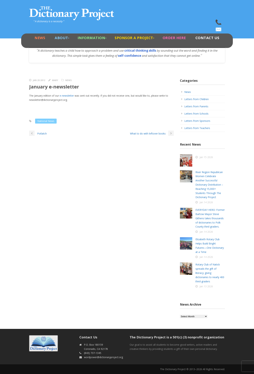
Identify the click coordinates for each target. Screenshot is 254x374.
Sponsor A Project (134, 37)
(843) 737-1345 (218, 21)
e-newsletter (67, 95)
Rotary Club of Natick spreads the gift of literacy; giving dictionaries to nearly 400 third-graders (209, 273)
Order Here (174, 37)
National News (45, 121)
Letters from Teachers (197, 128)
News (40, 37)
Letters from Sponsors (197, 120)
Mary (55, 80)
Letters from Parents (196, 106)
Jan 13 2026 (206, 286)
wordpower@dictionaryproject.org (218, 28)
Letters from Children (196, 99)
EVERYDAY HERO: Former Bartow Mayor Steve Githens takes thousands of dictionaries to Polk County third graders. (210, 218)
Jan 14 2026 (206, 202)
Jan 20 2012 (39, 80)
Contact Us (207, 37)
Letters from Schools (196, 113)
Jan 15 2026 (206, 157)
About (61, 37)
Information (91, 37)
